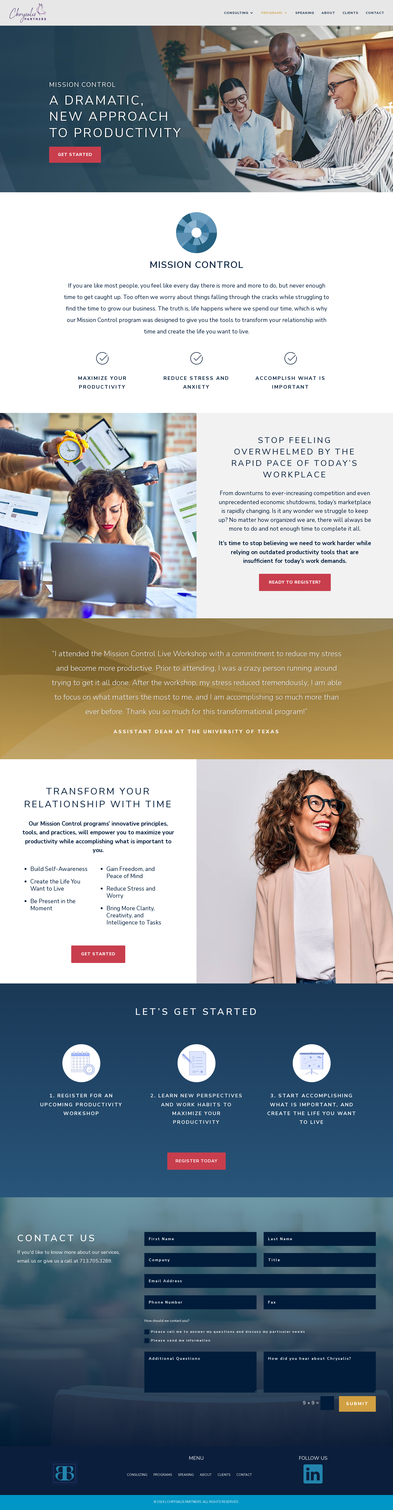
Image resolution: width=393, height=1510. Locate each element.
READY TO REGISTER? (295, 582)
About (328, 13)
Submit (341, 1408)
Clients (350, 13)
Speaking (304, 13)
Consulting (236, 13)
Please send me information (179, 1351)
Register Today (196, 1161)
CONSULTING (137, 1475)
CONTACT (244, 1475)
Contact (375, 13)
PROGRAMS (162, 1475)
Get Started (75, 155)
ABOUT (206, 1475)
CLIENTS (224, 1475)
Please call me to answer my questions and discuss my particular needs (222, 1343)
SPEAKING (186, 1475)
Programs (271, 13)
